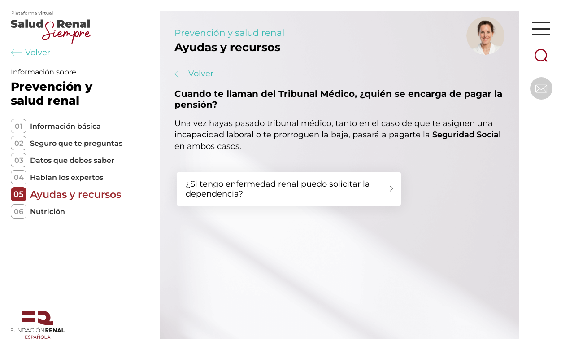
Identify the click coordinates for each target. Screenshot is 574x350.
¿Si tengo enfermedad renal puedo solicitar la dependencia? (278, 189)
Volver (30, 52)
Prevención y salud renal (229, 32)
